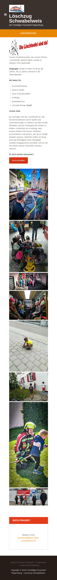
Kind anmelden (18, 160)
